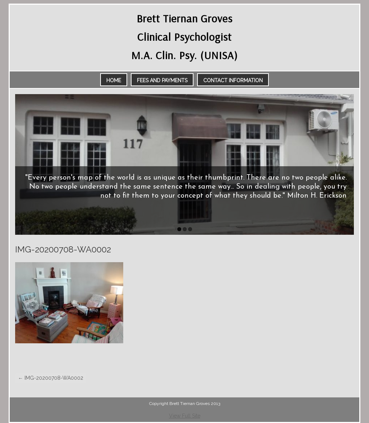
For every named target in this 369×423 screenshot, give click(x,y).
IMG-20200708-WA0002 (50, 378)
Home (113, 80)
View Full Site (184, 416)
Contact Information (233, 80)
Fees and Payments (162, 80)
